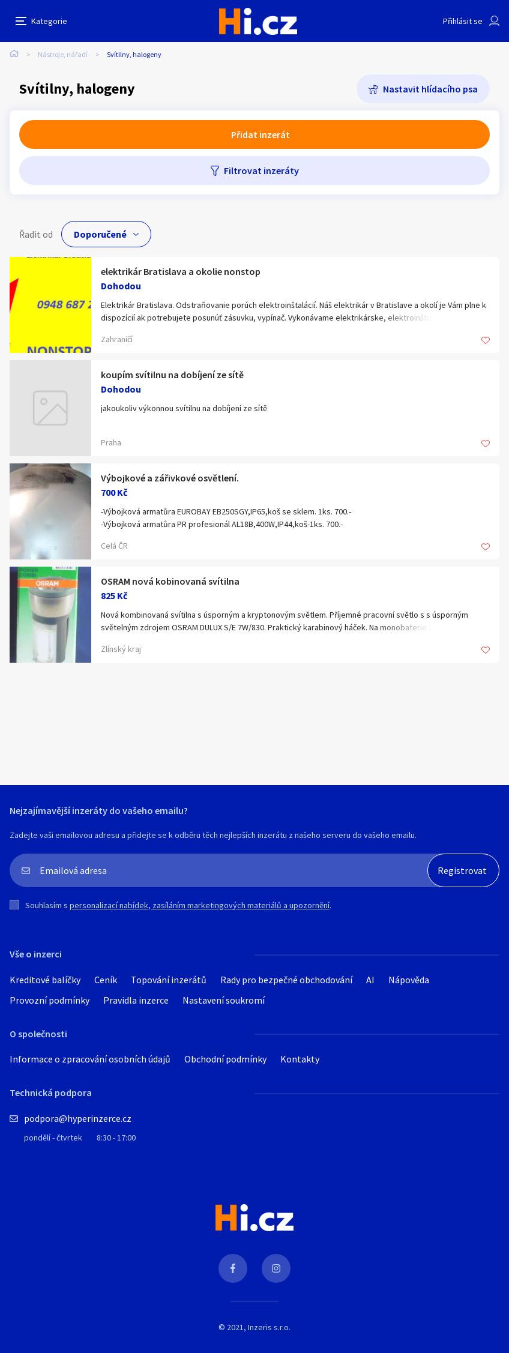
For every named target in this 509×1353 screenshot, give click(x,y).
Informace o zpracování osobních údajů (90, 1059)
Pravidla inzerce (136, 1000)
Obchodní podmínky (225, 1059)
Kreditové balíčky (45, 980)
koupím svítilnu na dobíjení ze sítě (172, 375)
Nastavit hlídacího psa (430, 89)
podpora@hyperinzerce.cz (77, 1118)
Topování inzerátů (168, 980)
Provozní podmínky (49, 1000)
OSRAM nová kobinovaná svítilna (170, 581)
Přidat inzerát (260, 134)
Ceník (105, 980)
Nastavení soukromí (223, 1000)
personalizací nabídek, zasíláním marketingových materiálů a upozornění (200, 905)
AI (370, 980)
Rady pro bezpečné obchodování (286, 980)
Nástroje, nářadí (63, 54)
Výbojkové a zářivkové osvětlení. (170, 478)
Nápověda (408, 980)
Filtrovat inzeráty (261, 170)
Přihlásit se (463, 21)
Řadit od (36, 234)
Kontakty (299, 1059)
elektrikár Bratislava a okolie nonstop (181, 271)
